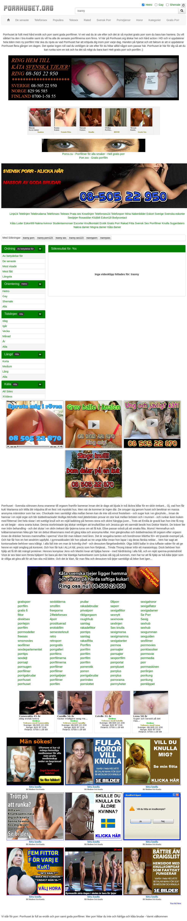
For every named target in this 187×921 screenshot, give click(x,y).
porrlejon (24, 623)
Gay (161, 4)
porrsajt (23, 662)
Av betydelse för (12, 255)
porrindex (86, 679)
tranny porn (28, 238)
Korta (5, 361)
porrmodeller (26, 632)
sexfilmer (147, 640)
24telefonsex (58, 614)
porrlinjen (147, 671)
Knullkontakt (91, 223)
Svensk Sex (142, 223)
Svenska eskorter (174, 213)
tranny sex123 (76, 238)
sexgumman (149, 632)
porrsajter (116, 649)
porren (84, 671)
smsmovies (25, 640)
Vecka (6, 331)
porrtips (85, 632)
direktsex (24, 619)
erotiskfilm (56, 627)
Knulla (165, 223)
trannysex (105, 238)
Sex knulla (117, 627)
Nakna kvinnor (43, 223)
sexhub (145, 623)
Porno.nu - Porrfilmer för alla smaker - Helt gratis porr (93, 153)
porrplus (115, 671)
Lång (5, 371)
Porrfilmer (155, 223)
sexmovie (116, 619)
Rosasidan (85, 217)
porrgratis (56, 645)
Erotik (102, 223)
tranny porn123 (45, 238)
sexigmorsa (118, 632)
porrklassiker (149, 649)
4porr (53, 619)
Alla (4, 306)
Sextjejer (73, 217)
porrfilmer (56, 666)
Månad (6, 336)
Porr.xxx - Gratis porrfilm (93, 157)
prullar (84, 601)
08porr (114, 601)
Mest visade (9, 266)
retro (53, 636)
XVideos (7, 396)
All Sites (7, 391)
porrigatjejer (58, 675)
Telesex (64, 213)
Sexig (144, 619)
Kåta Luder (16, 223)
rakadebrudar (89, 606)
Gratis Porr (113, 223)
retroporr (55, 640)
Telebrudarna (38, 213)
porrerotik (86, 666)
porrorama (117, 679)
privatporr (86, 610)
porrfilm (23, 606)
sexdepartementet (30, 649)
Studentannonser (63, 223)
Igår (4, 326)
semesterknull (59, 632)
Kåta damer (114, 227)
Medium (7, 366)
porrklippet (148, 684)
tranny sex (61, 238)
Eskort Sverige (155, 213)
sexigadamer (149, 610)
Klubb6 (96, 217)
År (3, 341)
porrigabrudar (27, 675)
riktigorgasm (88, 614)
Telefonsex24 (102, 213)
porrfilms (55, 653)
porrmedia (147, 658)
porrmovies (148, 645)
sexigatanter (118, 640)
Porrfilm (85, 645)
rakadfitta (86, 640)
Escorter (79, 223)
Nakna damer (81, 227)
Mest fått (7, 271)
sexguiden (147, 636)
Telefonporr (117, 213)
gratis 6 (23, 610)
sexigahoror (148, 601)
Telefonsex (53, 213)
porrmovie (147, 653)
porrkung (147, 675)
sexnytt (115, 614)
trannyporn (92, 238)
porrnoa (115, 645)
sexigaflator (148, 606)
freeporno (56, 610)
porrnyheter (118, 684)
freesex (23, 636)
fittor (21, 614)
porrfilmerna (58, 658)
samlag (85, 623)
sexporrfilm (117, 658)
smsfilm (55, 606)
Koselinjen (88, 213)
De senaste (9, 261)
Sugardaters (177, 223)
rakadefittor (87, 627)
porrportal (116, 662)
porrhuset (24, 679)
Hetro (149, 4)
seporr (114, 606)
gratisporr (24, 601)
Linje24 (14, 213)
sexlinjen (116, 623)
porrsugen (24, 666)
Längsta (7, 276)
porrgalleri (56, 649)
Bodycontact (119, 217)
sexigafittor (117, 610)
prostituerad (58, 623)
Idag (5, 320)
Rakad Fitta (127, 223)
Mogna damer (98, 227)
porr (143, 662)
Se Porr (146, 614)
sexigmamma (119, 636)
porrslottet (87, 684)
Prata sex (75, 213)
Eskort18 (106, 217)
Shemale (175, 4)
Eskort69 (29, 223)
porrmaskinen (150, 666)
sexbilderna (57, 601)
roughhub (86, 619)
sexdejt (22, 658)
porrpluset (117, 666)
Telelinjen (24, 213)
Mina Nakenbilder (135, 213)
